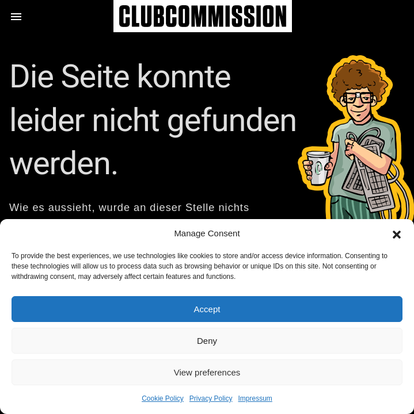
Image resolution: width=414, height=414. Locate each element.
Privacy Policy (211, 398)
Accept (207, 309)
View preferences (207, 372)
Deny (207, 341)
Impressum (255, 398)
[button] (396, 233)
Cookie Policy (163, 398)
